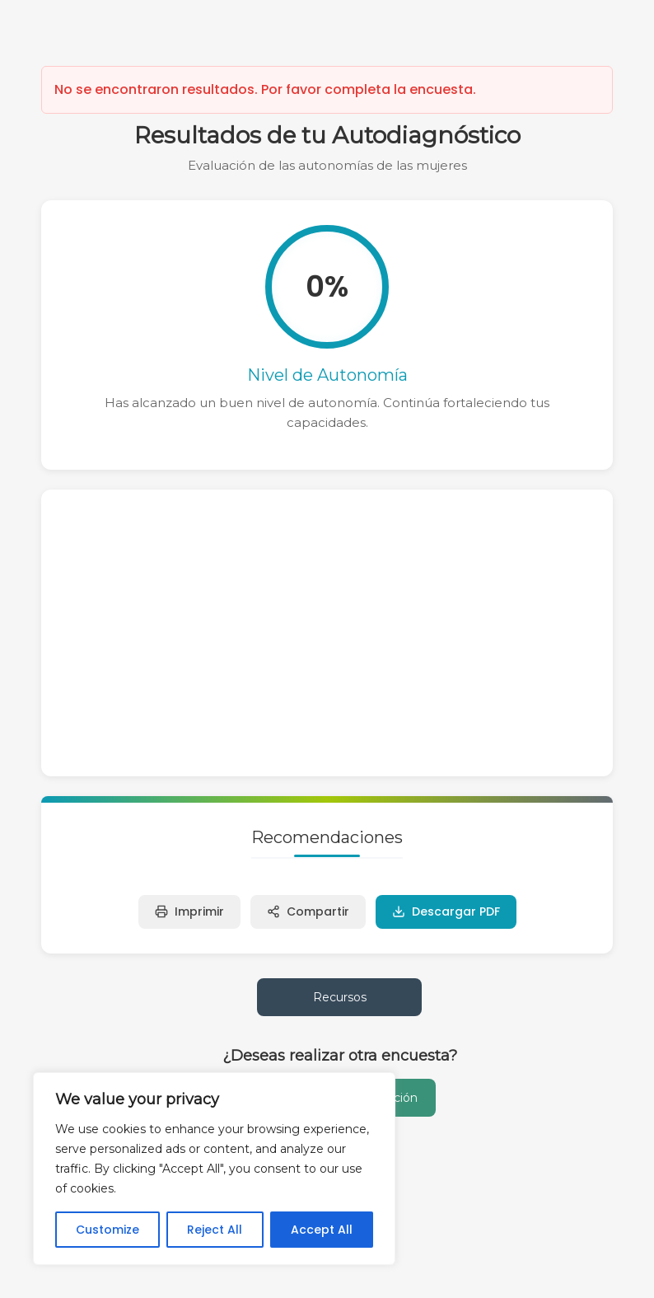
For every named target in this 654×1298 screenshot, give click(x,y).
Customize (107, 1229)
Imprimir (189, 911)
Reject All (214, 1229)
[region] (214, 1168)
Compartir (308, 911)
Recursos (340, 997)
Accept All (322, 1229)
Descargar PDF (446, 911)
